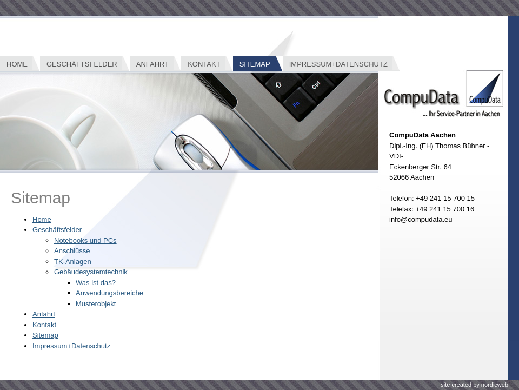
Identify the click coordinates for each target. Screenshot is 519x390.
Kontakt (44, 325)
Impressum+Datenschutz (71, 346)
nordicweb (494, 384)
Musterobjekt (96, 304)
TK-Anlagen (72, 261)
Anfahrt (43, 314)
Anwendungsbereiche (109, 293)
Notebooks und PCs (85, 240)
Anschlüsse (72, 251)
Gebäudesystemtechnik (91, 272)
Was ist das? (96, 283)
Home (41, 219)
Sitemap (45, 335)
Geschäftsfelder (57, 230)
